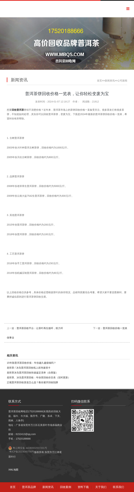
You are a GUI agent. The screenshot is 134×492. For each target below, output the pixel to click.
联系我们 (118, 487)
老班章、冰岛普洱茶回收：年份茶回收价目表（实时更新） (38, 377)
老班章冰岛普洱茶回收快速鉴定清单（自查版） (32, 372)
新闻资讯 (110, 80)
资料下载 (83, 487)
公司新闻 (122, 80)
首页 (99, 80)
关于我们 (100, 487)
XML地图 (13, 469)
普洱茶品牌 (29, 487)
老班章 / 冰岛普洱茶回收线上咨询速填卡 (28, 367)
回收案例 (65, 487)
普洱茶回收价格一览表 (115, 328)
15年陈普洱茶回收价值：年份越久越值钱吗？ (31, 362)
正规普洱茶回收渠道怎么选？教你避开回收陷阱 (32, 382)
